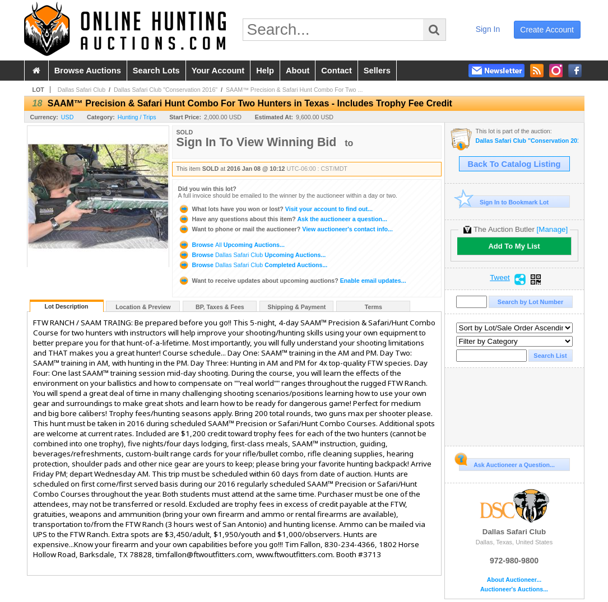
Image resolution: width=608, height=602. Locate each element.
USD (67, 117)
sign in (488, 29)
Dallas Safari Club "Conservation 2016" (165, 89)
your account (218, 70)
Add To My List (514, 246)
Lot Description (66, 306)
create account (547, 29)
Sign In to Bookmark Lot (504, 201)
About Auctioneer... (514, 580)
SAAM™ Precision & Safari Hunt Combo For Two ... (294, 89)
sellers (377, 70)
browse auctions (87, 70)
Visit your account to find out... (275, 209)
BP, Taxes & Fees (220, 307)
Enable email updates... (292, 280)
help (265, 70)
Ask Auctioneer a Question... (507, 463)
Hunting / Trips (137, 117)
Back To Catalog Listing (514, 164)
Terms (373, 307)
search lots (156, 70)
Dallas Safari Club (81, 89)
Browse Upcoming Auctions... (231, 244)
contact (336, 70)
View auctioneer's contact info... (285, 229)
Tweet (500, 278)
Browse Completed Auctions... (253, 265)
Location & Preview (142, 307)
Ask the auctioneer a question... (282, 219)
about (297, 70)
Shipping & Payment (297, 307)
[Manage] (552, 229)
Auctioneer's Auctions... (514, 589)
